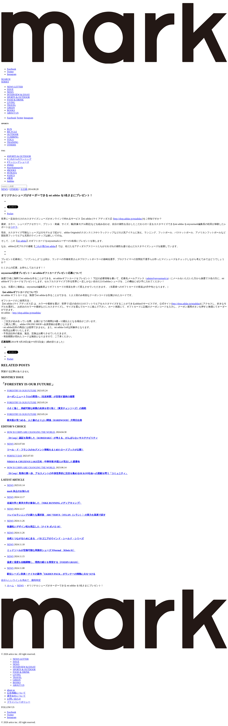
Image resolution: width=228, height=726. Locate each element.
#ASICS (11, 175)
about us (11, 690)
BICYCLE (12, 132)
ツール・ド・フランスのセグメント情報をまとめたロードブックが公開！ (45, 449)
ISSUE (10, 89)
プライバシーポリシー (18, 702)
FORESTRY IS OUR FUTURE (21, 390)
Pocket (10, 213)
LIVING (11, 102)
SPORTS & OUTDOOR (18, 97)
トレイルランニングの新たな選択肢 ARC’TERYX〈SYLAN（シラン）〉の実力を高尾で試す (56, 515)
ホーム (10, 585)
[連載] (5, 82)
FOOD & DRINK (15, 100)
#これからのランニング (19, 159)
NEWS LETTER (15, 87)
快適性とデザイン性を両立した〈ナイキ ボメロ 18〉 (34, 526)
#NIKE (10, 165)
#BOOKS (11, 170)
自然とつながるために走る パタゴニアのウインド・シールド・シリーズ (45, 538)
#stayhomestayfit (15, 167)
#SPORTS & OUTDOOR (19, 156)
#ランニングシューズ (18, 162)
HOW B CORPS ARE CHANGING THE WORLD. (31, 432)
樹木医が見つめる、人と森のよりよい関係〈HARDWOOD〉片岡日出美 (44, 420)
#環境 (10, 178)
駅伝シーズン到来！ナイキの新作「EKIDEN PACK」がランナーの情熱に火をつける (51, 574)
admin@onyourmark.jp (157, 278)
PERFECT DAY (14, 456)
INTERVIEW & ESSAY (18, 94)
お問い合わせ (14, 699)
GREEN (11, 107)
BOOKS (11, 110)
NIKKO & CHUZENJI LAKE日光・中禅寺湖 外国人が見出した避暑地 (43, 461)
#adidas (10, 181)
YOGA (10, 139)
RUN (9, 129)
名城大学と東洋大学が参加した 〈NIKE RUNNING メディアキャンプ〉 (44, 503)
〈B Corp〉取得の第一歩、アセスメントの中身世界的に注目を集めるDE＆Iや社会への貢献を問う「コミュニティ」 (67, 473)
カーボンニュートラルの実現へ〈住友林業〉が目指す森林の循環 (40, 396)
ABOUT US (12, 113)
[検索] (5, 79)
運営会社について (16, 696)
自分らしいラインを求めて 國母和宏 (21, 580)
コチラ (13, 227)
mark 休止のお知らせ (18, 491)
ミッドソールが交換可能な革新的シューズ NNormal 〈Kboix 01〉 (41, 550)
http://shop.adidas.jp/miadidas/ (128, 218)
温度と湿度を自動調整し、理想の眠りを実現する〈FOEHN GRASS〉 (43, 562)
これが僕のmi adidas (45, 246)
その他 (23, 189)
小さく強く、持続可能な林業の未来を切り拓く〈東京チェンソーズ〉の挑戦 (46, 408)
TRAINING (12, 142)
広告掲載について (16, 693)
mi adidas (21, 241)
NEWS (10, 92)
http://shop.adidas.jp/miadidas (186, 303)
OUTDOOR (12, 134)
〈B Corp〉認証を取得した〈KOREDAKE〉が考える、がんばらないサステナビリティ (52, 438)
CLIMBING (12, 137)
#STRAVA (12, 173)
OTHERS (11, 145)
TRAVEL (11, 105)
